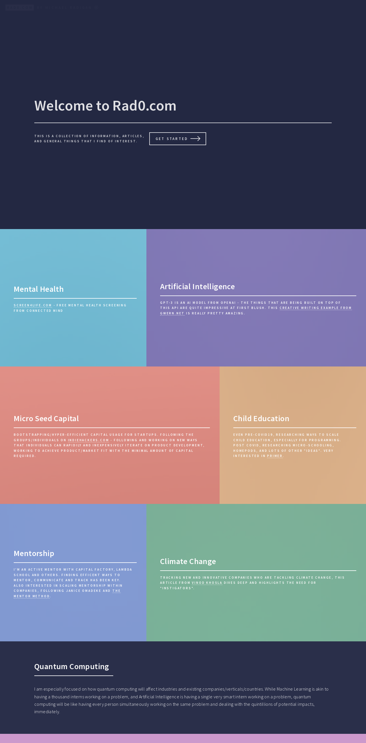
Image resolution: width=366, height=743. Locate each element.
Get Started (172, 138)
